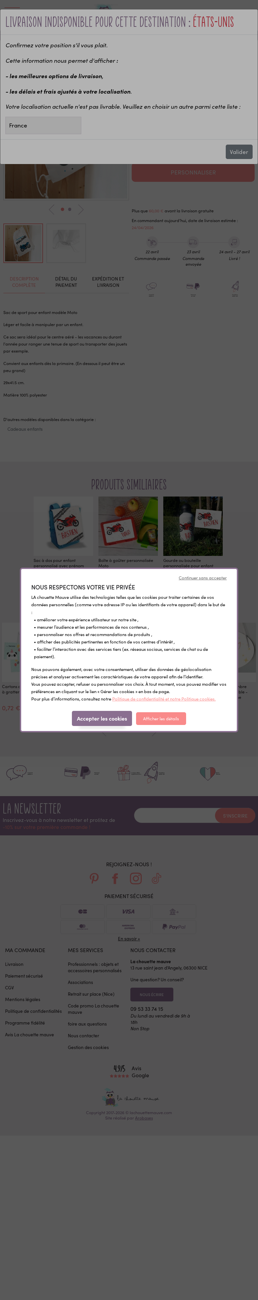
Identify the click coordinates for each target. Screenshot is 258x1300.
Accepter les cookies (102, 718)
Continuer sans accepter (203, 578)
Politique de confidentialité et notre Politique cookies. (164, 699)
